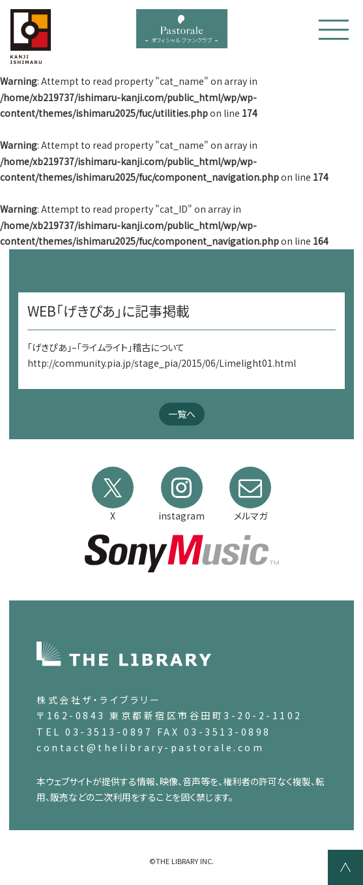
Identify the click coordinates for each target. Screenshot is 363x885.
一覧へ (182, 413)
